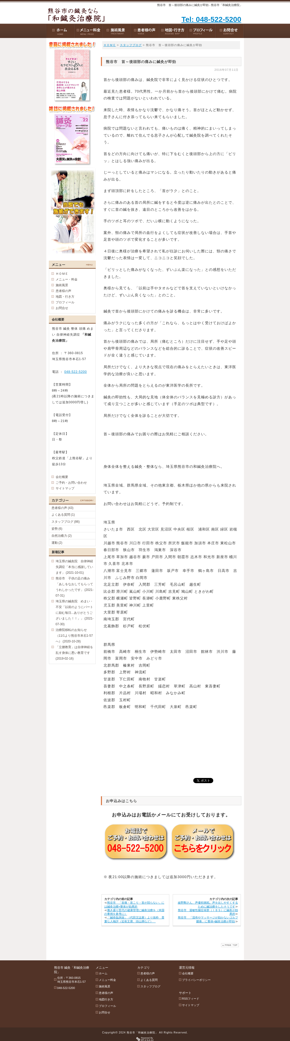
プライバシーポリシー (196, 979)
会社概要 (62, 477)
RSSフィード (190, 998)
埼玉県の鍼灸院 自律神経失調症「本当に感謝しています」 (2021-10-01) (74, 566)
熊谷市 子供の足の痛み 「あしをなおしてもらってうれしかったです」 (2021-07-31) (75, 587)
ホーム (103, 973)
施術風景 (62, 285)
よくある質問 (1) (63, 514)
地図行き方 (106, 999)
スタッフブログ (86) (65, 521)
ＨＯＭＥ (110, 45)
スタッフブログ (131, 45)
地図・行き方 (65, 296)
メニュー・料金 (67, 279)
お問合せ (62, 308)
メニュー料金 (107, 979)
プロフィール (65, 302)
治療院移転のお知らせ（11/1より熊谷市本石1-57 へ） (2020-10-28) (74, 635)
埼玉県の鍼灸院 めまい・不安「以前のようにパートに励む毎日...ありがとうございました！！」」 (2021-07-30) (75, 612)
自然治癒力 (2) (61, 536)
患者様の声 (63, 291)
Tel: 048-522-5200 (211, 19)
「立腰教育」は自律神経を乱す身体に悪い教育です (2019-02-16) (74, 652)
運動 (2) (56, 543)
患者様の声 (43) (62, 508)
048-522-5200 (75, 372)
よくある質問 (149, 979)
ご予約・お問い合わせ (71, 482)
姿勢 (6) (56, 529)
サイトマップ (65, 488)
